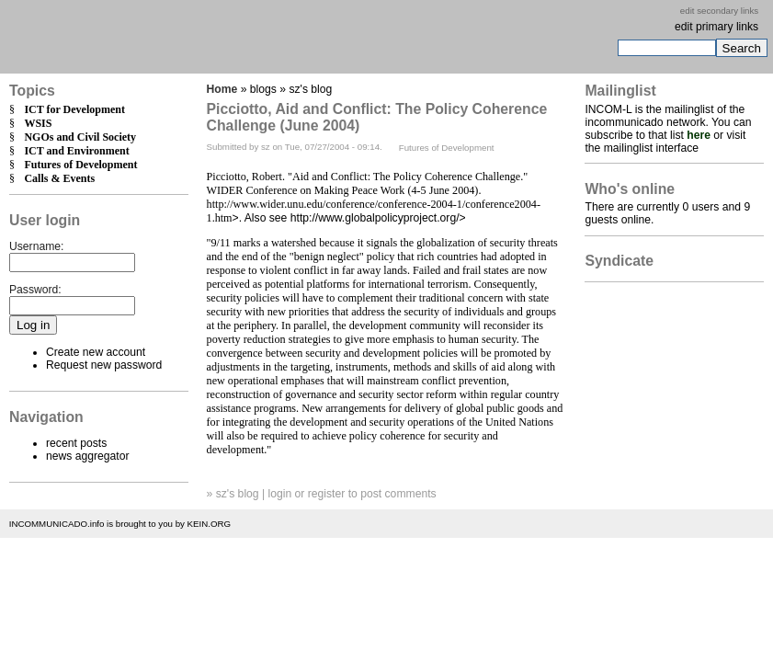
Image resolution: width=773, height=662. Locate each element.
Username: (36, 246)
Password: (35, 289)
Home (222, 89)
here (698, 135)
